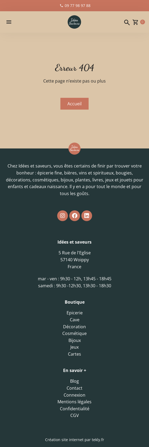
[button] (9, 22)
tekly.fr (98, 439)
